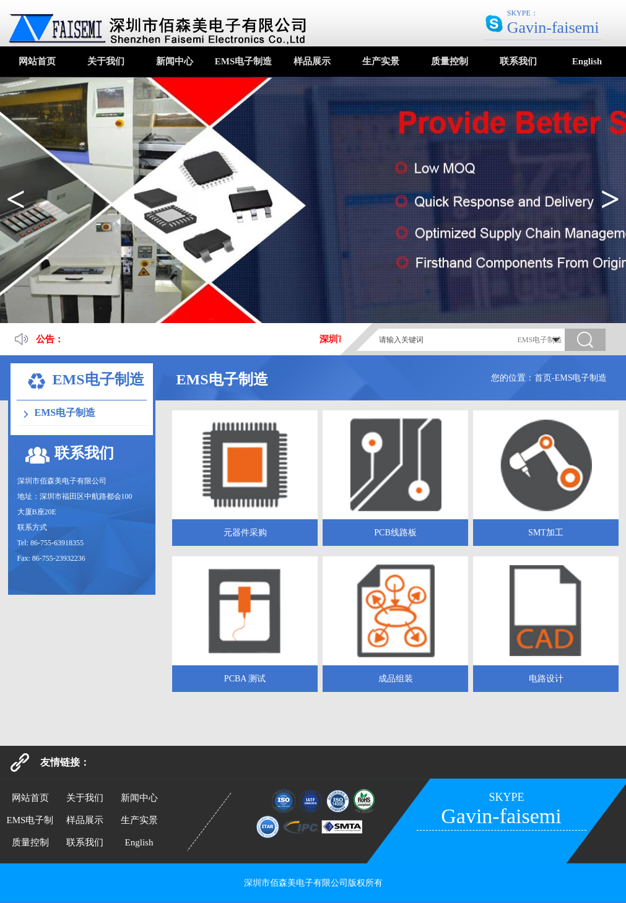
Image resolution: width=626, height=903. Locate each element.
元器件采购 (245, 532)
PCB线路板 (395, 532)
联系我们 (518, 61)
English (587, 61)
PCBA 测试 (245, 678)
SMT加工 (545, 532)
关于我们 (105, 61)
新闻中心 (174, 61)
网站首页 (37, 61)
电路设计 (546, 678)
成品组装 (395, 678)
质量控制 (449, 61)
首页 (543, 377)
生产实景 (380, 61)
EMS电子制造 (243, 61)
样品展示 (312, 61)
